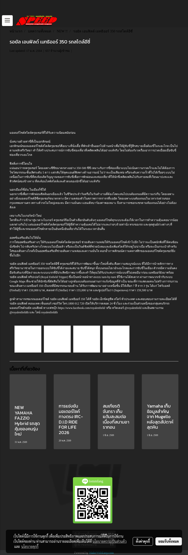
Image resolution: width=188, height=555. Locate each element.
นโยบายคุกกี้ (29, 546)
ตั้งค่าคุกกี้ (143, 541)
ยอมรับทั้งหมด (168, 541)
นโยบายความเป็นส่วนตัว (110, 541)
